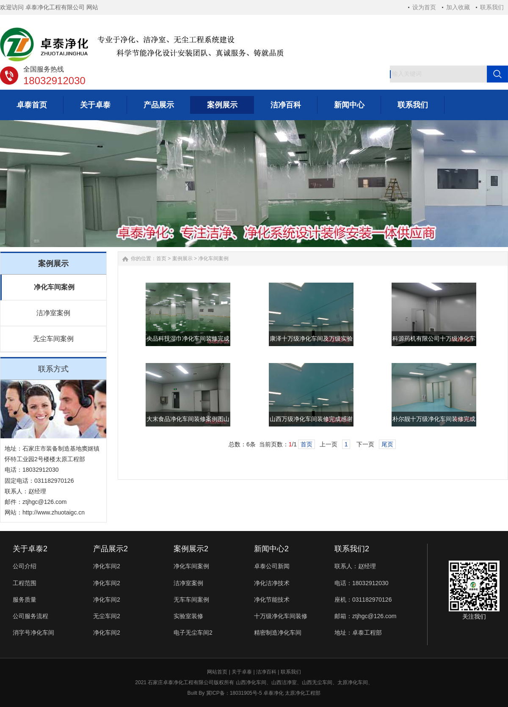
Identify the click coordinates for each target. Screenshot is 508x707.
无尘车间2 (106, 616)
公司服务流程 (30, 616)
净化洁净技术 (272, 583)
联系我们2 (351, 549)
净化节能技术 (272, 599)
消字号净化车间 (33, 632)
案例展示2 (191, 549)
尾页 (387, 444)
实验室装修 (188, 616)
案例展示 (182, 258)
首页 (161, 258)
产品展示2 (110, 549)
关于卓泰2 (30, 549)
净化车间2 (106, 566)
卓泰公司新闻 (272, 566)
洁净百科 (266, 672)
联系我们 (492, 7)
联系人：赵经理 (355, 566)
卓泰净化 (273, 693)
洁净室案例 (53, 312)
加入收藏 (458, 7)
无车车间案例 (191, 599)
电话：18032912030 (361, 583)
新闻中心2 (271, 549)
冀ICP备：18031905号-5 (234, 693)
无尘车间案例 (53, 338)
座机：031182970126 (363, 599)
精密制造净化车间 (277, 632)
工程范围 (24, 583)
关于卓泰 (242, 672)
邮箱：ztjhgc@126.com (365, 616)
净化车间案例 (54, 287)
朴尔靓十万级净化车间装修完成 (433, 419)
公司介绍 (24, 566)
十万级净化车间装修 (280, 616)
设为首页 (424, 7)
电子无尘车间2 (193, 632)
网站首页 (217, 672)
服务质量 (24, 599)
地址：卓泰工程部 (358, 632)
